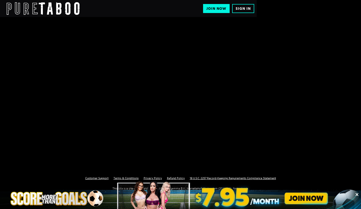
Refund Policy (176, 178)
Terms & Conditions (126, 178)
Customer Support (97, 178)
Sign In (243, 9)
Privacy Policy (153, 178)
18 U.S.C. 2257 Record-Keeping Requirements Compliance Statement (233, 178)
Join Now (216, 9)
